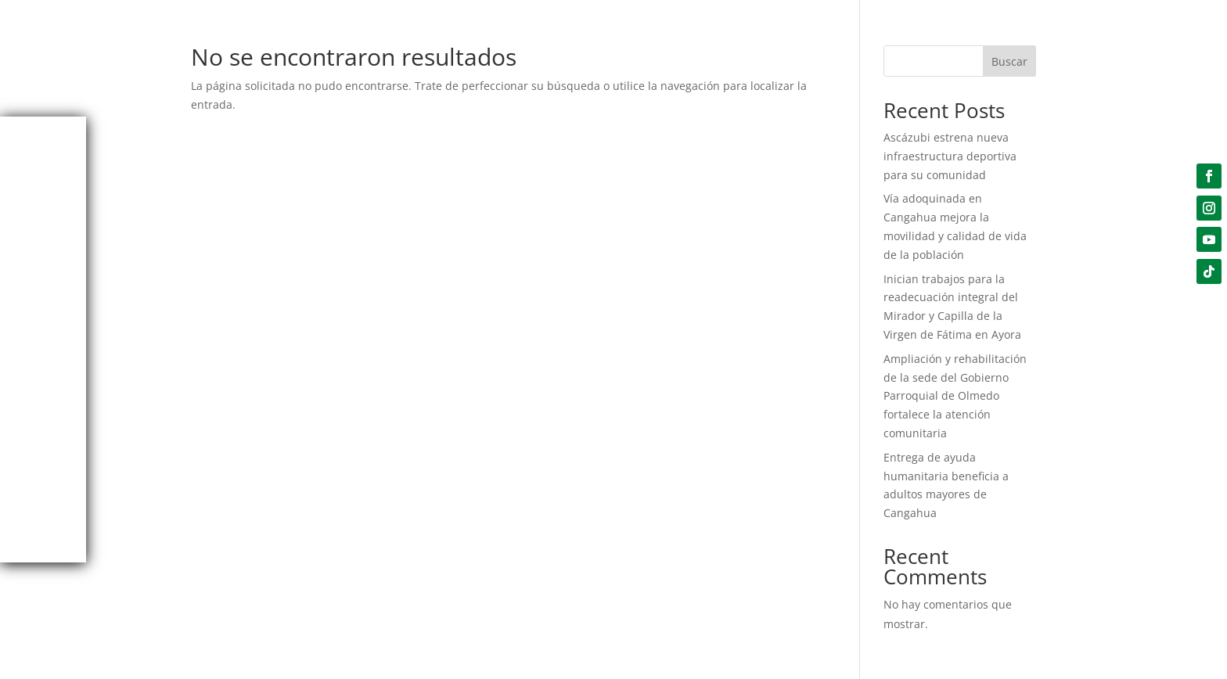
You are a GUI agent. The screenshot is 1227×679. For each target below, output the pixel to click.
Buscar (1009, 61)
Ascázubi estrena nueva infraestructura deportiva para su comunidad (950, 156)
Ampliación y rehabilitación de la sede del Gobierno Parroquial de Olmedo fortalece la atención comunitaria (955, 395)
